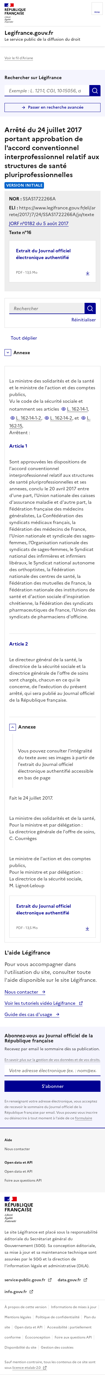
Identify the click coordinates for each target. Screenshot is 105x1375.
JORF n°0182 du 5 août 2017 (39, 223)
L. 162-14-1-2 (28, 418)
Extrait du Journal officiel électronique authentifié (43, 254)
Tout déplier (24, 338)
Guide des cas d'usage (28, 1014)
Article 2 (18, 643)
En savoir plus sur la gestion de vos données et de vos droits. (52, 1059)
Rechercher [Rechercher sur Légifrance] (95, 90)
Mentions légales (18, 1317)
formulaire (83, 1118)
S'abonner (53, 1086)
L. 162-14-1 (77, 409)
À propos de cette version (25, 1307)
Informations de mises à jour (74, 1307)
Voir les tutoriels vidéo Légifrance (40, 1003)
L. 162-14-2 (61, 418)
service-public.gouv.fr (25, 1280)
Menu (97, 12)
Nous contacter (21, 992)
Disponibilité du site (20, 1347)
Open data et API (18, 1171)
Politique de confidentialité (58, 1317)
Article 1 (18, 446)
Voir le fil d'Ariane (18, 58)
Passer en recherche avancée (55, 107)
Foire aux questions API (23, 1180)
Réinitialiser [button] (83, 319)
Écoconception (38, 1337)
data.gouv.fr (70, 1280)
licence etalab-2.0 (26, 1367)
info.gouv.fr (16, 1292)
